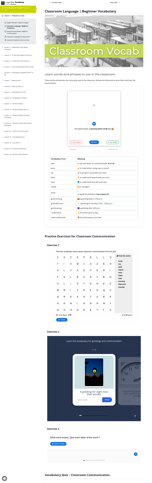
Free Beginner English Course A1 (17, 9)
